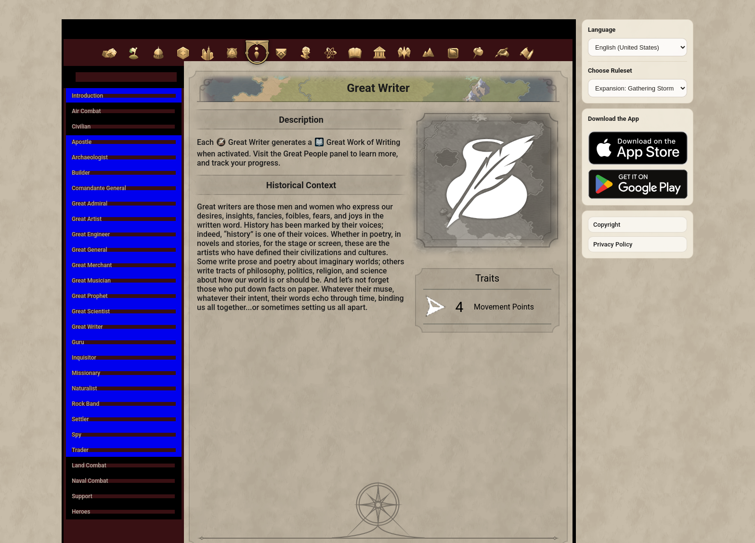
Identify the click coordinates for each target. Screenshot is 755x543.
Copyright (606, 224)
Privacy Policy (612, 244)
